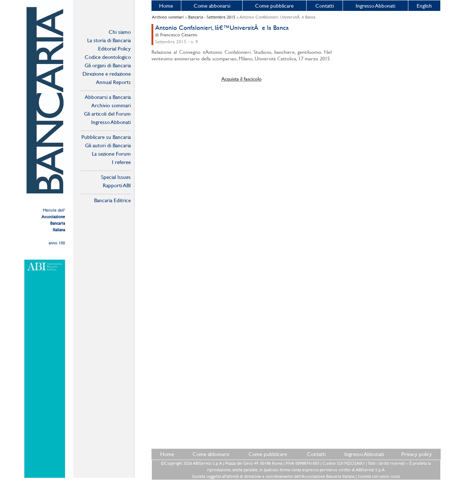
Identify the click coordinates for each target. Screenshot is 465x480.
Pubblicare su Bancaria (106, 137)
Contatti (324, 6)
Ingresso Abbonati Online (111, 122)
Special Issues (116, 177)
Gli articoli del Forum (107, 114)
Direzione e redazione (106, 74)
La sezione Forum (111, 154)
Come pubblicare (274, 6)
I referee (121, 162)
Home (166, 6)
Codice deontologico (108, 57)
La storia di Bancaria (109, 40)
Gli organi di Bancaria (108, 65)
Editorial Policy (114, 48)
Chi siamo (120, 32)
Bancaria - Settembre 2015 (211, 17)
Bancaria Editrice (112, 200)
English (424, 6)
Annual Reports (113, 82)
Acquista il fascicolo (241, 79)
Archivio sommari (111, 105)
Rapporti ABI (117, 185)
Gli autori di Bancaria (108, 145)
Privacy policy (416, 454)
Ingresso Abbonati (375, 6)
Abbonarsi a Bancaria (108, 97)
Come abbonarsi (212, 6)
